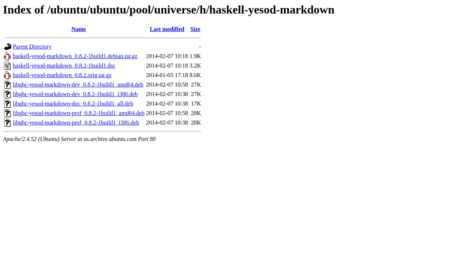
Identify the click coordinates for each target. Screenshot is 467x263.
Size (195, 29)
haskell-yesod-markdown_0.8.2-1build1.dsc (64, 65)
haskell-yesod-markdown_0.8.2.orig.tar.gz (62, 75)
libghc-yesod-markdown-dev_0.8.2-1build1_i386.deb (75, 94)
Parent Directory (32, 46)
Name (79, 29)
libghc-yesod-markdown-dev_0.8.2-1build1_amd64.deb (78, 84)
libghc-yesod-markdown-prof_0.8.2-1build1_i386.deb (76, 122)
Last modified (167, 29)
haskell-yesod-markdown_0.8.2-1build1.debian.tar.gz (75, 56)
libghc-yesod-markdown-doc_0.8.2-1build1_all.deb (73, 103)
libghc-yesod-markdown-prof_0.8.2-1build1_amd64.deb (78, 113)
